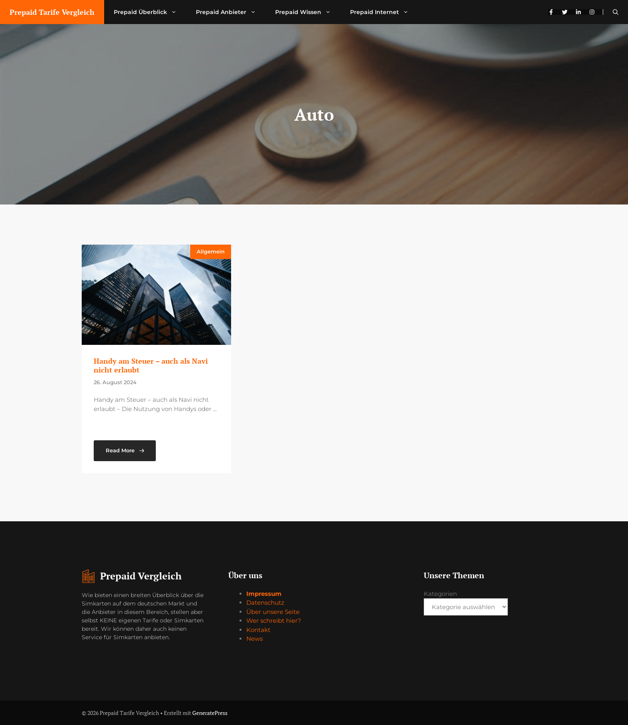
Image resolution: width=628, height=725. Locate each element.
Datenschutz (265, 602)
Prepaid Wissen (307, 12)
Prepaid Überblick (150, 12)
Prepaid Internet (384, 12)
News (254, 638)
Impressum (264, 593)
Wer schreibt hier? (273, 620)
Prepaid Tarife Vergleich (52, 12)
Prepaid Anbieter (231, 12)
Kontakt (258, 630)
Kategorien (440, 593)
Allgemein (211, 251)
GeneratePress (209, 713)
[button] (615, 12)
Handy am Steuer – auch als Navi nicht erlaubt (151, 365)
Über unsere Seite (273, 612)
